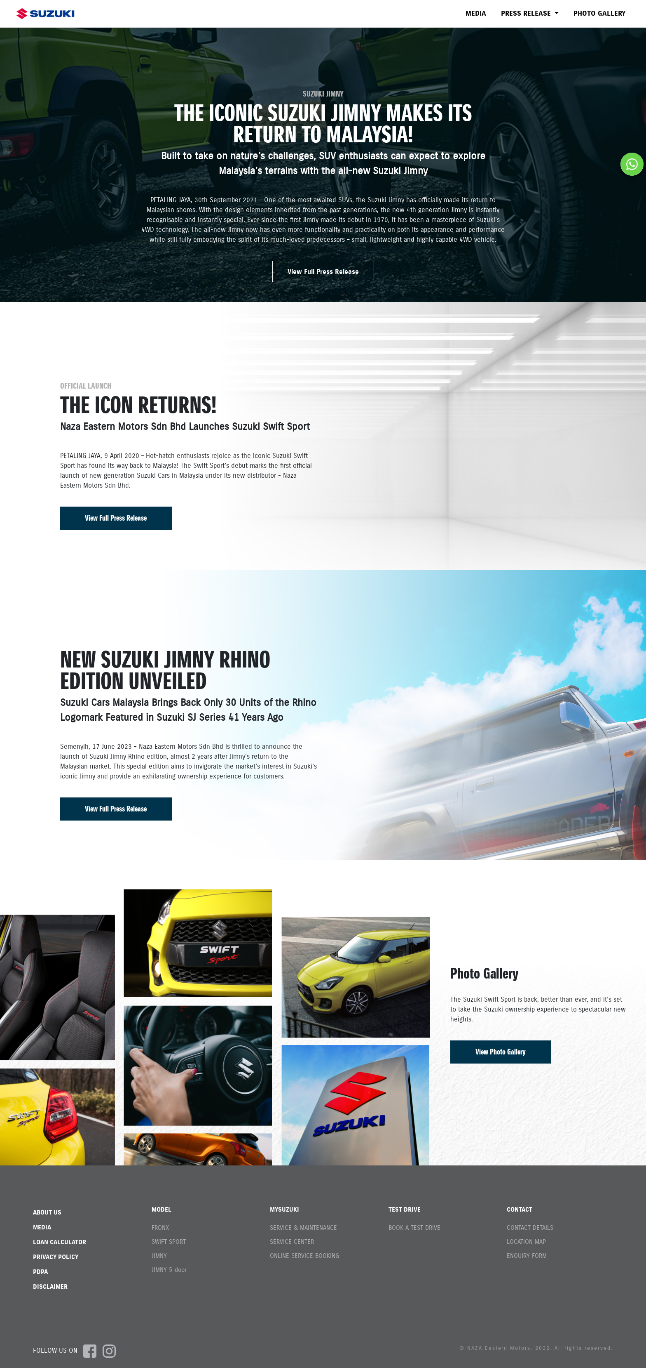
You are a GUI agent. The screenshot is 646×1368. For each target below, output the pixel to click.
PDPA (40, 1272)
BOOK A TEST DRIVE (414, 1227)
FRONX (160, 1227)
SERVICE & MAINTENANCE (303, 1227)
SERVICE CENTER (292, 1241)
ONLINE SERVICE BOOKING (304, 1256)
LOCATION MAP (526, 1241)
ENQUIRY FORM (527, 1256)
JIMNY (159, 1256)
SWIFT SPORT (169, 1241)
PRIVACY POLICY (55, 1257)
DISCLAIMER (50, 1286)
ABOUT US (47, 1212)
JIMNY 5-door (169, 1270)
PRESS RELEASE (527, 13)
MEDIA (476, 13)
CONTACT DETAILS (530, 1227)
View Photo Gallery (500, 1052)
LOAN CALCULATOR (59, 1242)
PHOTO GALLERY (599, 13)
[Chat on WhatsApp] (632, 164)
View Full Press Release (323, 271)
